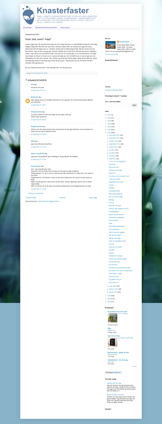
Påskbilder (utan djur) (116, 182)
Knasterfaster (36, 166)
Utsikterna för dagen (116, 256)
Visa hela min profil (111, 54)
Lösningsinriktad (114, 191)
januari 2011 (113, 292)
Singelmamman (36, 126)
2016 (109, 118)
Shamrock (34, 97)
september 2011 (115, 144)
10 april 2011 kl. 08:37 (38, 105)
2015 (109, 121)
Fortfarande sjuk (114, 262)
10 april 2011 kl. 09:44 (38, 134)
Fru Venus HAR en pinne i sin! (119, 176)
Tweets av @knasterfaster (114, 90)
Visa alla (134, 366)
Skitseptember (112, 354)
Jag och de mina (114, 336)
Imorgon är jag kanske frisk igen (119, 268)
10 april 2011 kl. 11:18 (38, 147)
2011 (109, 133)
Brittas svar (111, 330)
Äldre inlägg (93, 198)
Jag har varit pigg (114, 238)
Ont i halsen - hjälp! (115, 273)
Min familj (65, 27)
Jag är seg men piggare (117, 232)
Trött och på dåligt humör (117, 241)
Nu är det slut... (114, 282)
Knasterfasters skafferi (46, 27)
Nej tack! (112, 250)
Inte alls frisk (113, 265)
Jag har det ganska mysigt (118, 259)
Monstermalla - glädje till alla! (118, 352)
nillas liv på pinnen (38, 154)
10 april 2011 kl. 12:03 (38, 159)
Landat (111, 185)
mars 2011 (113, 286)
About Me (111, 362)
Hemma (111, 244)
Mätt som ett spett (115, 206)
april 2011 (112, 159)
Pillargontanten (36, 112)
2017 (109, 115)
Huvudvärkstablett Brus (117, 226)
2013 (109, 127)
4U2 (32, 84)
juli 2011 (112, 150)
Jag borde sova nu (115, 279)
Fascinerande (113, 220)
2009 (109, 299)
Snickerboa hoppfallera (116, 217)
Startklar (112, 188)
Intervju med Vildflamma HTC (119, 209)
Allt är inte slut (113, 276)
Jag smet (112, 164)
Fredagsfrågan (114, 211)
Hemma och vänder (115, 170)
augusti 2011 (113, 147)
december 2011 (114, 135)
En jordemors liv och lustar (117, 312)
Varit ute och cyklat (115, 247)
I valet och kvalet (114, 179)
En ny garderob (114, 229)
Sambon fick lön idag (114, 383)
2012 (109, 130)
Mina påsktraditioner (116, 194)
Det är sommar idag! (116, 197)
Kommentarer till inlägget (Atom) (48, 201)
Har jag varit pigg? (115, 235)
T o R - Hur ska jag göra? (117, 161)
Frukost (111, 203)
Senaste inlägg (31, 198)
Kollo (110, 223)
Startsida (27, 27)
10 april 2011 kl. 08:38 (38, 120)
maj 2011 (112, 156)
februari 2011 (114, 289)
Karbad (111, 253)
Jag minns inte (114, 167)
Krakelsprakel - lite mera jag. (118, 360)
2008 (109, 302)
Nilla (109, 328)
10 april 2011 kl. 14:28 (38, 189)
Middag (111, 200)
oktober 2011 (113, 141)
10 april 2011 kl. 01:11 (38, 90)
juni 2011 (112, 153)
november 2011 (114, 138)
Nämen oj (112, 173)
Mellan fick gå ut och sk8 (115, 395)
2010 (109, 296)
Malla (33, 141)
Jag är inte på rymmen (116, 214)
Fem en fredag (123, 313)
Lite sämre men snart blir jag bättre (120, 271)
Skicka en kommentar (35, 193)
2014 (109, 124)
